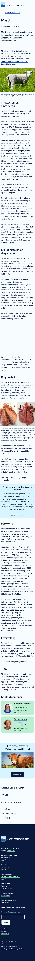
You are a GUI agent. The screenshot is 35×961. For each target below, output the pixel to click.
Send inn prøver (17, 515)
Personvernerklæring (8, 941)
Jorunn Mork (20, 719)
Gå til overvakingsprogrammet (14, 661)
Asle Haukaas (5, 896)
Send (6, 922)
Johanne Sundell (6, 888)
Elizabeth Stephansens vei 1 (10, 877)
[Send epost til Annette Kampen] (18, 712)
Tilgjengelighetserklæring (9, 946)
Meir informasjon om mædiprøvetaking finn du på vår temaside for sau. (15, 61)
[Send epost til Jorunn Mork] (18, 730)
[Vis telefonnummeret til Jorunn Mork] (20, 728)
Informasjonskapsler (8, 944)
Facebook (4, 929)
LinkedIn (4, 931)
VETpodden (5, 934)
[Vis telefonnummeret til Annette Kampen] (20, 710)
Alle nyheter (17, 774)
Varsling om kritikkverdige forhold (12, 949)
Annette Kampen (22, 703)
